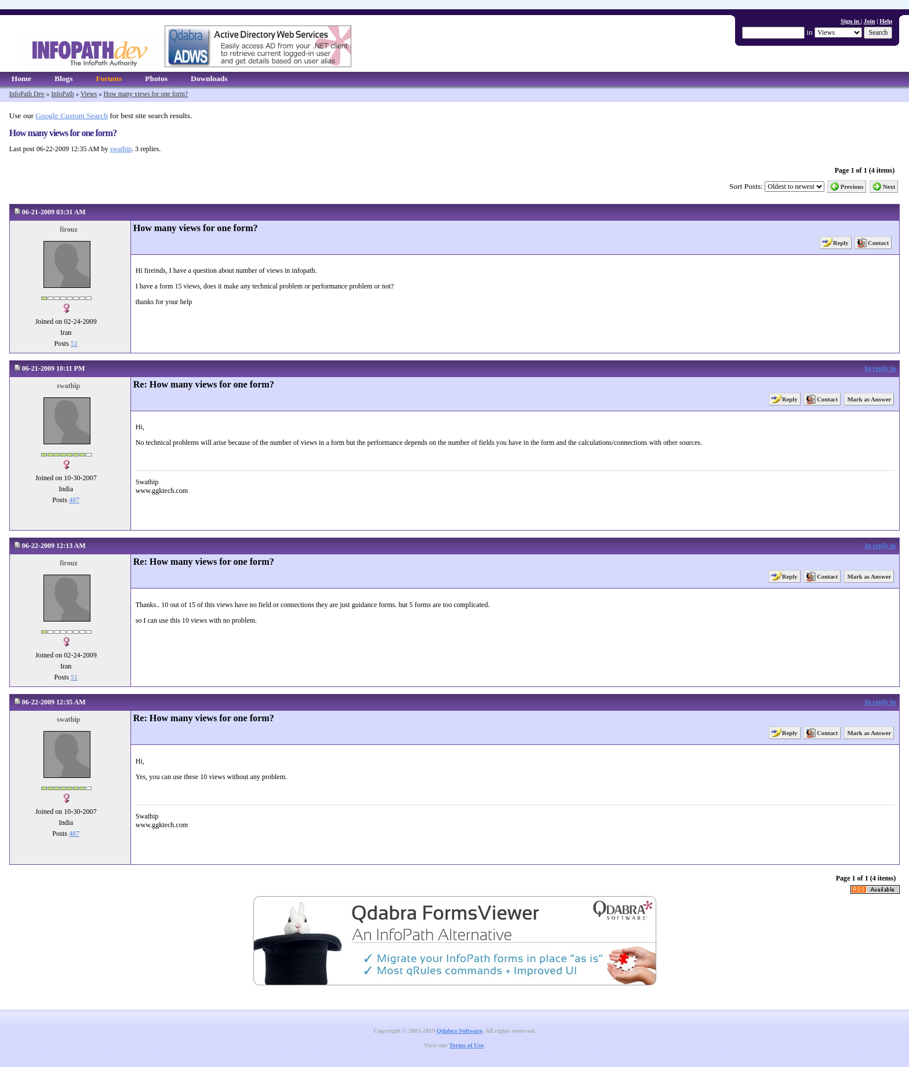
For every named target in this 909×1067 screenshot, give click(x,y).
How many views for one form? (146, 93)
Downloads (209, 78)
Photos (156, 78)
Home (21, 78)
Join (869, 20)
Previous (852, 186)
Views (89, 93)
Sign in (851, 20)
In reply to (880, 368)
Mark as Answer (869, 399)
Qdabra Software (459, 1031)
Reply (841, 242)
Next (889, 186)
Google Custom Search (71, 115)
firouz (69, 229)
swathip (121, 149)
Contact (878, 242)
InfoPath (62, 93)
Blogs (63, 78)
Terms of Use (466, 1045)
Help (885, 20)
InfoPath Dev (27, 93)
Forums (109, 78)
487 (74, 500)
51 (74, 343)
